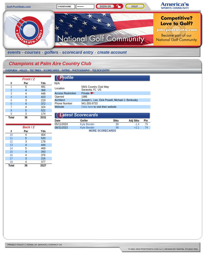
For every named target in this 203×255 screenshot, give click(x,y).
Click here (87, 106)
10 (11, 134)
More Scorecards (102, 130)
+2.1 (136, 127)
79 (146, 124)
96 (117, 127)
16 (11, 155)
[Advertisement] (176, 153)
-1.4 (137, 124)
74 (146, 127)
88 (117, 124)
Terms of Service (36, 245)
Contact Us (55, 245)
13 (11, 145)
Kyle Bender (87, 124)
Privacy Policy (16, 245)
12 (11, 141)
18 (11, 161)
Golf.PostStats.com (19, 6)
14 (11, 148)
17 (11, 158)
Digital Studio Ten (187, 249)
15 (11, 151)
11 (11, 138)
